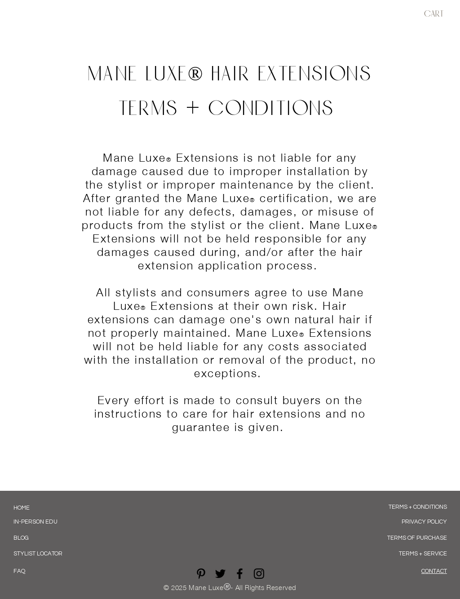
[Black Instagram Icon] (259, 574)
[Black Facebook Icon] (240, 574)
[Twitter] (220, 574)
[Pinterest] (201, 574)
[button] (438, 14)
